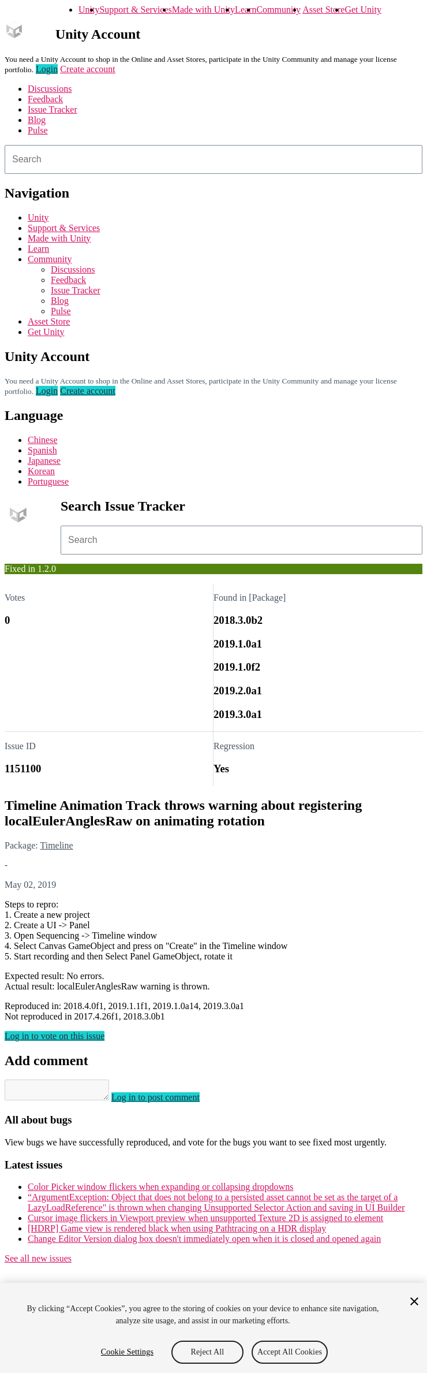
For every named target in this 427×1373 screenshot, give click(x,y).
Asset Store (323, 9)
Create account (87, 69)
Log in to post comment (167, 1101)
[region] (213, 1328)
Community (278, 9)
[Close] (414, 1301)
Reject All (207, 1352)
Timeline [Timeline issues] (56, 845)
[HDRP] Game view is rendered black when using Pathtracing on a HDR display (177, 1232)
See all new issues (38, 1262)
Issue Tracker (52, 109)
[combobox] (213, 159)
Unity (88, 9)
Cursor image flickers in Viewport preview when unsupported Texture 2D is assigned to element (205, 1221)
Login (47, 69)
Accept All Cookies (289, 1352)
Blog (37, 120)
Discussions (50, 89)
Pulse (38, 130)
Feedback (45, 99)
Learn (245, 9)
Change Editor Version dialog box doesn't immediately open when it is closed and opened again (204, 1242)
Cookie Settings (127, 1352)
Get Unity (362, 9)
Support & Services (135, 9)
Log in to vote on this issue (54, 1036)
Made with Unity (203, 9)
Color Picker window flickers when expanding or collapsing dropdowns (160, 1190)
